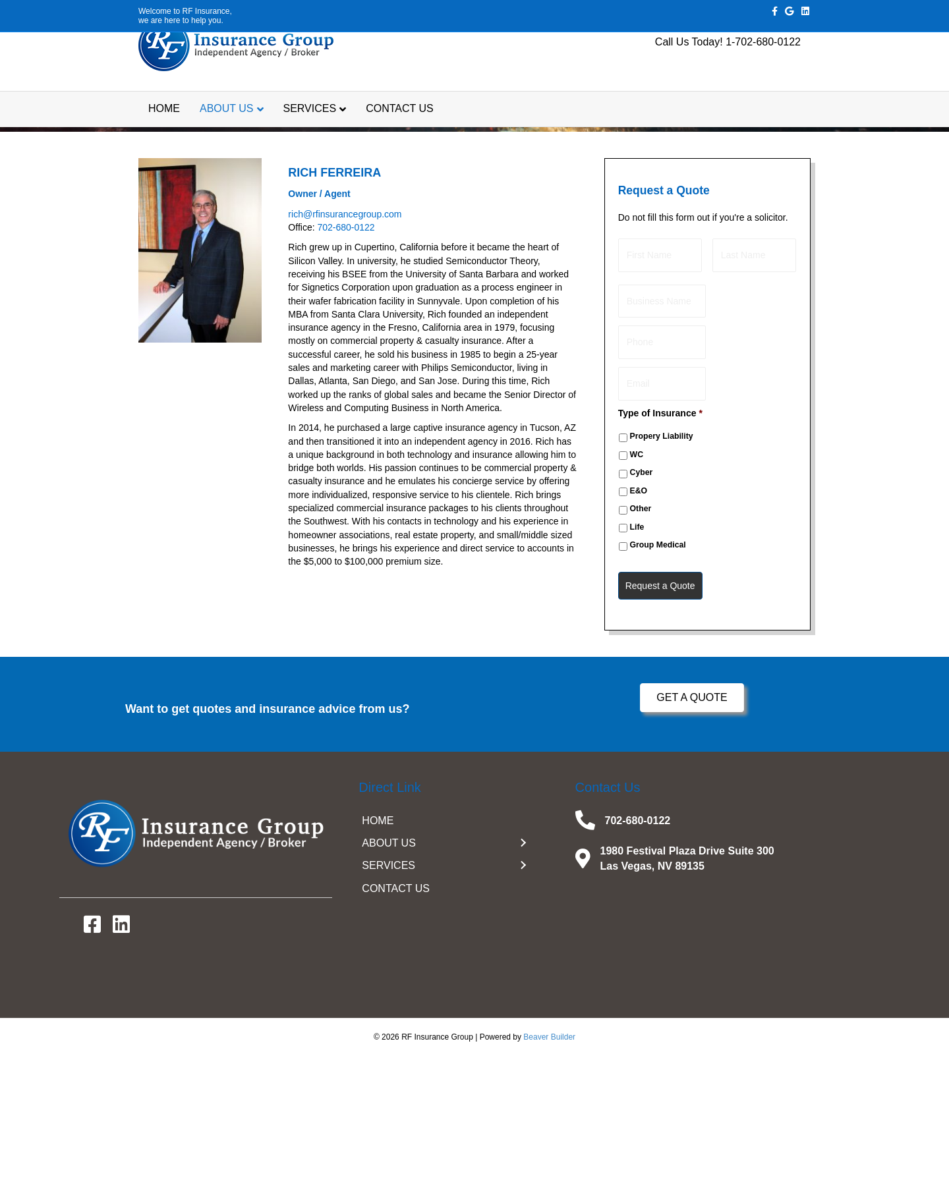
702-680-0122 (345, 386)
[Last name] (754, 413)
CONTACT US (400, 140)
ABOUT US (227, 140)
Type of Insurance (660, 560)
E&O (639, 637)
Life (637, 673)
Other (641, 655)
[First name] (660, 413)
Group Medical (658, 691)
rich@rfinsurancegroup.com (344, 373)
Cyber (641, 619)
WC (636, 601)
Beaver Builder (549, 1184)
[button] (691, 844)
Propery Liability (661, 583)
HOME (164, 140)
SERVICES (310, 140)
